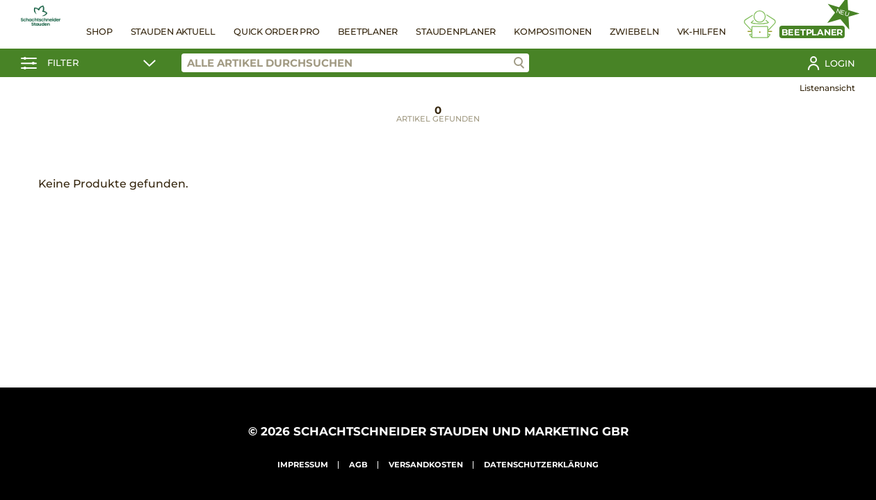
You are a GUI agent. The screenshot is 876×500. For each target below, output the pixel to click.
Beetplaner (368, 31)
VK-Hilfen (701, 31)
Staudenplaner (456, 31)
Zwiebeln (634, 31)
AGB (358, 464)
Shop (99, 31)
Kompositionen (553, 31)
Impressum (302, 464)
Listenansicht (827, 88)
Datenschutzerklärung (541, 464)
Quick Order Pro (276, 31)
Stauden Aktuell (173, 31)
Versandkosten (426, 464)
